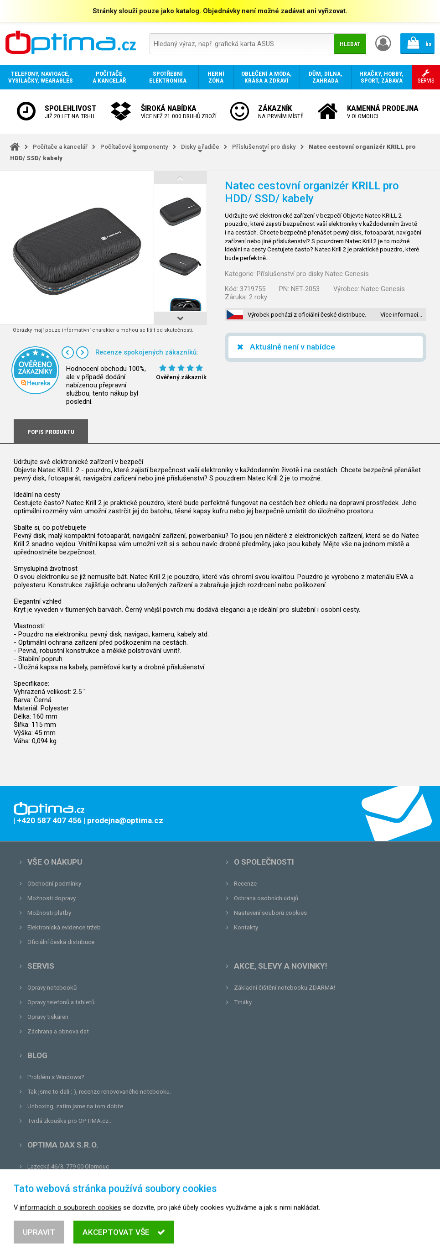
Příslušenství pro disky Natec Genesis (313, 274)
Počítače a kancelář (60, 146)
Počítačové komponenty (134, 146)
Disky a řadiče (200, 146)
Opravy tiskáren (47, 1016)
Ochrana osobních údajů (266, 898)
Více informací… (401, 314)
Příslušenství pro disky (264, 146)
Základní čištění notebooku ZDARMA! (284, 987)
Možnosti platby (49, 912)
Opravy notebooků (52, 987)
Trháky (243, 1002)
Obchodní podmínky (54, 883)
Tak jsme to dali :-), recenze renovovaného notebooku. (99, 1091)
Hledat (350, 44)
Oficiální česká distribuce (60, 942)
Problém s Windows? (55, 1077)
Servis (40, 965)
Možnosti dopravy (51, 898)
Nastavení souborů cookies (270, 912)
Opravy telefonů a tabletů (60, 1002)
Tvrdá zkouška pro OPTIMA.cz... (70, 1120)
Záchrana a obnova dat (58, 1031)
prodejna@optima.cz (74, 1181)
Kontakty (246, 927)
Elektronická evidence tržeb (64, 927)
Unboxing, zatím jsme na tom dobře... (77, 1106)
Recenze (245, 883)
